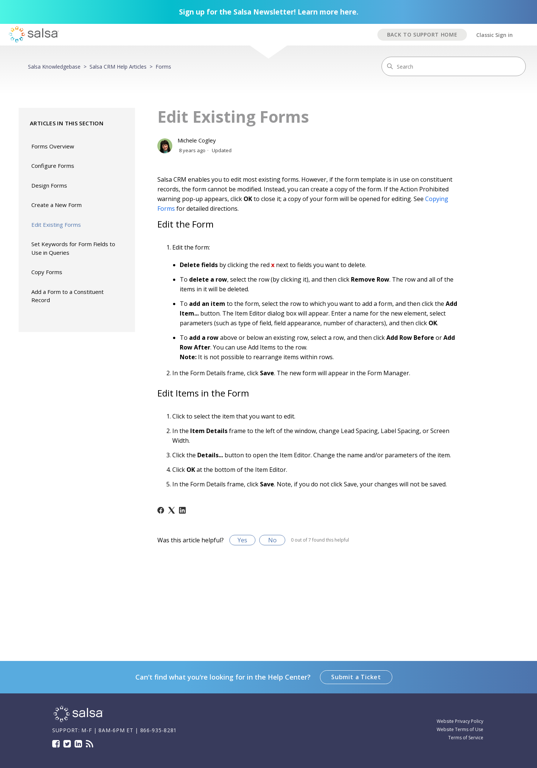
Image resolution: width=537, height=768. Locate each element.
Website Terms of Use (460, 729)
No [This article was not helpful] (272, 540)
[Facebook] (160, 510)
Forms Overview (52, 146)
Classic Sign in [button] (494, 34)
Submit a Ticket (356, 677)
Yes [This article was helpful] (242, 540)
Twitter (67, 743)
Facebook (56, 743)
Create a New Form (56, 205)
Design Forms (49, 185)
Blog (89, 743)
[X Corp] (171, 510)
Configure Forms (52, 165)
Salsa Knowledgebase (54, 66)
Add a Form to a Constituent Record (67, 296)
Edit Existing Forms (56, 224)
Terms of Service (465, 737)
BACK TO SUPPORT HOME (422, 34)
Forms (163, 66)
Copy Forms (46, 272)
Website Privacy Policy (460, 721)
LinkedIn (78, 743)
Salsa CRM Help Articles (118, 66)
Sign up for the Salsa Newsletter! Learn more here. (268, 12)
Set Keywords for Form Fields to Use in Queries (73, 248)
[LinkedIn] (182, 510)
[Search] (453, 66)
